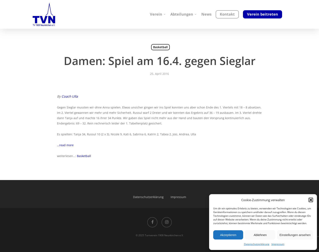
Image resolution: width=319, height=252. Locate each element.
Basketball (160, 47)
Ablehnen (260, 235)
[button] (311, 200)
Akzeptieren (228, 235)
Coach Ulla (70, 96)
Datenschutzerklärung (256, 244)
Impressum (277, 244)
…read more (65, 145)
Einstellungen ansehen (295, 235)
